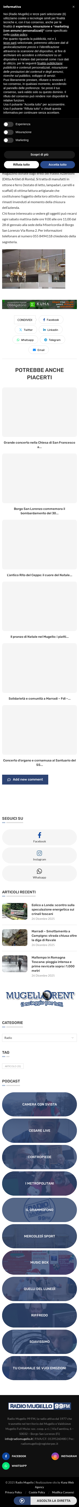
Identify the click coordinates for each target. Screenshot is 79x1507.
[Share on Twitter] (26, 329)
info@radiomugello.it (19, 1439)
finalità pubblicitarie (49, 63)
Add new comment (25, 780)
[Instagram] (64, 1456)
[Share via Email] (38, 350)
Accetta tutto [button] (57, 164)
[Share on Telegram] (52, 339)
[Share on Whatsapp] (25, 339)
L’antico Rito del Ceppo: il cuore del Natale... (39, 575)
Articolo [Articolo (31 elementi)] (13, 1066)
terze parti (9, 42)
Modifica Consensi (63, 1492)
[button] (73, 6)
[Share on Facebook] (51, 319)
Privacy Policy (13, 1492)
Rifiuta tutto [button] (21, 164)
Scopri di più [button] (39, 154)
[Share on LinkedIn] (51, 329)
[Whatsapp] (14, 1466)
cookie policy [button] (18, 34)
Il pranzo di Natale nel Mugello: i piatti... (40, 637)
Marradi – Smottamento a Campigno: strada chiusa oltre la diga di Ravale (54, 935)
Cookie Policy (37, 1492)
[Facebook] (14, 1456)
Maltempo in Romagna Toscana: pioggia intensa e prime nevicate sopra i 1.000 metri (53, 964)
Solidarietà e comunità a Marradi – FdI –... (40, 698)
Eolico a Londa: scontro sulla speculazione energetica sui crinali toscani (53, 909)
